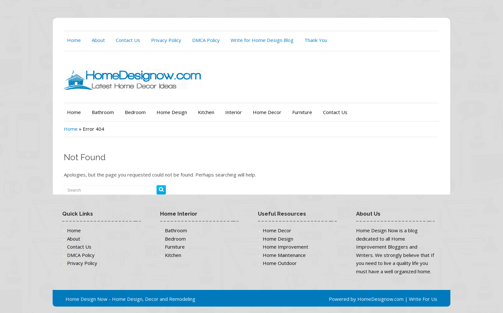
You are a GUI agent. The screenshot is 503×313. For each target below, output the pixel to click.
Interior (233, 112)
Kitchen (206, 112)
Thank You (315, 40)
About (98, 40)
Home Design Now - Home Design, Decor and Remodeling (130, 299)
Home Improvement (285, 246)
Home (74, 40)
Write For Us (423, 299)
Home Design (172, 112)
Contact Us (128, 40)
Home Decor (267, 112)
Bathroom (103, 112)
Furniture (302, 112)
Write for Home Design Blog (262, 40)
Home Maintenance (284, 255)
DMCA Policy (206, 40)
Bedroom (135, 112)
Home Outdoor (280, 263)
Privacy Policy (166, 40)
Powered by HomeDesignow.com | (369, 299)
